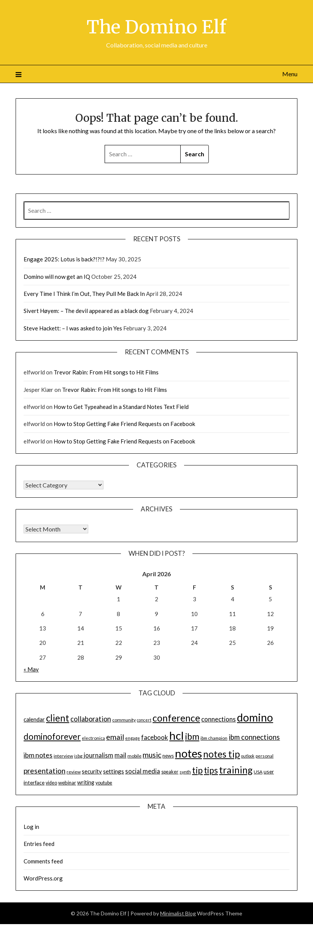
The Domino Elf (156, 27)
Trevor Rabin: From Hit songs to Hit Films (106, 372)
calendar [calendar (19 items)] (34, 719)
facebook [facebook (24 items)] (154, 737)
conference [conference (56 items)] (176, 717)
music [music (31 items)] (152, 754)
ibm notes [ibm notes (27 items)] (38, 755)
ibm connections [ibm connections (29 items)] (254, 737)
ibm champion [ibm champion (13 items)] (213, 738)
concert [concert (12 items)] (144, 719)
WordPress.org (43, 878)
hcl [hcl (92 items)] (176, 735)
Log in (31, 826)
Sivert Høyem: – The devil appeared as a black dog (86, 310)
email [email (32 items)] (115, 737)
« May (31, 669)
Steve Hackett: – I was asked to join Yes (73, 328)
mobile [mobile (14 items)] (134, 756)
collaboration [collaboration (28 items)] (90, 719)
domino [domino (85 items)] (255, 717)
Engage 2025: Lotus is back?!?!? (64, 259)
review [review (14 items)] (74, 772)
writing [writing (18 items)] (85, 782)
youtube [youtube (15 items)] (103, 783)
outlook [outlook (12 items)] (247, 755)
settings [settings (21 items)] (113, 771)
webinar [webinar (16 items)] (67, 783)
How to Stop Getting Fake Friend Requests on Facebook (124, 423)
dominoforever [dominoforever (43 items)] (52, 736)
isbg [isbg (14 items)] (78, 756)
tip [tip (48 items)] (197, 770)
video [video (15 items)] (51, 783)
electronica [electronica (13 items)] (93, 738)
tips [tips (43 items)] (211, 770)
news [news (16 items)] (168, 756)
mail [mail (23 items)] (120, 755)
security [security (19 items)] (92, 771)
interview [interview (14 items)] (63, 756)
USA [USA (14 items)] (258, 772)
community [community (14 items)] (124, 720)
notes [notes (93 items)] (188, 753)
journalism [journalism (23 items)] (98, 755)
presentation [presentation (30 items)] (44, 770)
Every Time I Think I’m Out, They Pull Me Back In (84, 293)
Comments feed (43, 861)
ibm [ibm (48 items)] (192, 736)
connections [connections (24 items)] (218, 719)
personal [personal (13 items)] (264, 755)
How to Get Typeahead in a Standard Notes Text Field (121, 406)
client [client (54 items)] (57, 717)
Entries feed (39, 843)
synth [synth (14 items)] (185, 772)
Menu (289, 73)
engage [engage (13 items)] (132, 738)
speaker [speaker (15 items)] (169, 772)
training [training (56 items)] (236, 769)
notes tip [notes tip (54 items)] (221, 753)
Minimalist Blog (178, 913)
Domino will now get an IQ (57, 276)
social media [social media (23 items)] (142, 771)
